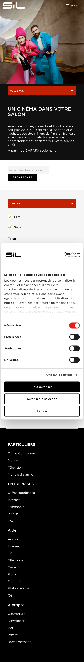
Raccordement (19, 642)
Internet (14, 500)
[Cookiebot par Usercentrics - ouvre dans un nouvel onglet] (63, 254)
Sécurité (14, 581)
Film (14, 217)
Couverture (16, 614)
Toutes (42, 203)
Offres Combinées (21, 453)
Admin (13, 539)
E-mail (12, 567)
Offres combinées (21, 493)
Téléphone (15, 560)
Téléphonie (16, 507)
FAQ (11, 521)
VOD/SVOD (42, 90)
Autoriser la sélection (42, 399)
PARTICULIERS (21, 444)
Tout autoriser (42, 386)
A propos (16, 605)
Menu (75, 6)
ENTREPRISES (21, 484)
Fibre (12, 574)
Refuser (42, 411)
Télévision (15, 467)
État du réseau (19, 588)
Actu (11, 628)
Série (14, 227)
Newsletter (16, 621)
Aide (12, 530)
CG (10, 595)
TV (10, 553)
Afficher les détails (59, 375)
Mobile (13, 460)
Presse (13, 635)
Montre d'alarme (20, 474)
